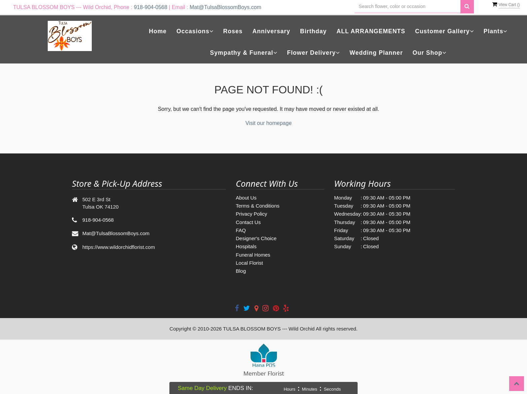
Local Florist (249, 263)
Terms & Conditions (258, 206)
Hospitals (246, 246)
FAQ (241, 230)
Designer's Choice (256, 238)
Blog (241, 271)
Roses (233, 31)
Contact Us (248, 222)
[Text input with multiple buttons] (407, 6)
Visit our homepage (268, 123)
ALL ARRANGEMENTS (370, 31)
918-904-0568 (150, 7)
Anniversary (271, 31)
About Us (246, 198)
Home (158, 31)
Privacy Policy (251, 214)
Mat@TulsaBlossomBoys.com (225, 7)
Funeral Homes (253, 255)
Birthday (313, 31)
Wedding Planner (376, 52)
